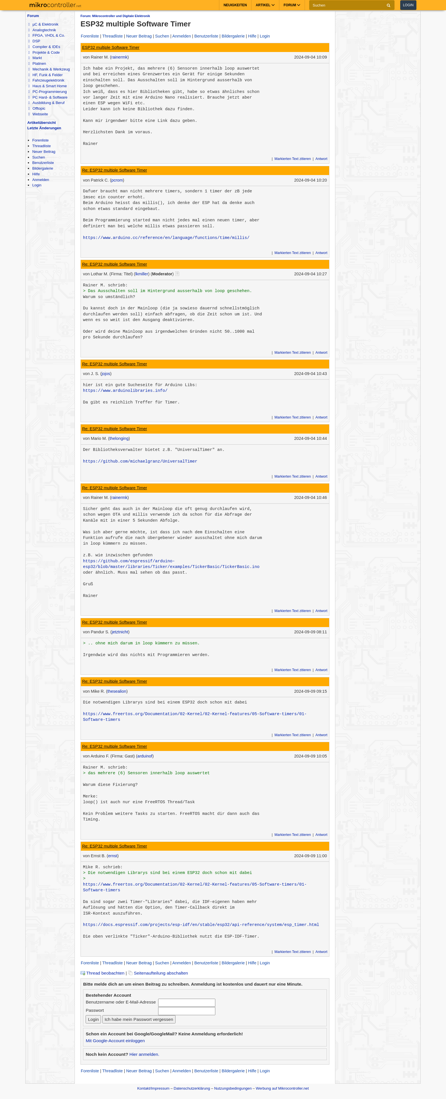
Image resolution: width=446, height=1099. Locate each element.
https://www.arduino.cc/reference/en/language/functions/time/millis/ (166, 238)
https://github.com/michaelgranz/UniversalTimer (140, 461)
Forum (33, 16)
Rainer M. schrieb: (105, 285)
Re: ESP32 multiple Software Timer (114, 170)
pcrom (117, 180)
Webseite (38, 114)
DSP (34, 41)
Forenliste (40, 140)
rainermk (119, 57)
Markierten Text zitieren (292, 159)
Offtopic (36, 108)
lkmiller (141, 274)
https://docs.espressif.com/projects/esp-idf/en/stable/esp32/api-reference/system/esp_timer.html (201, 925)
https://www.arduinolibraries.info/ (125, 391)
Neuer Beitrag (43, 151)
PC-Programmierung (47, 91)
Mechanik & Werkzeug (49, 69)
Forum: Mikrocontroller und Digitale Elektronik (115, 16)
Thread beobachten (102, 973)
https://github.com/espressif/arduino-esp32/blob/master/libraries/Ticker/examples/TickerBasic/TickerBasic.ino (171, 564)
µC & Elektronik (43, 24)
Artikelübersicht (41, 122)
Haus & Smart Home (47, 86)
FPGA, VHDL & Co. (46, 35)
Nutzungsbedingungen (233, 1088)
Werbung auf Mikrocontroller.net (282, 1088)
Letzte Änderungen (44, 128)
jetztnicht (120, 632)
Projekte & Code (44, 52)
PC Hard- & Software (47, 97)
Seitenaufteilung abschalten (158, 973)
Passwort (95, 1010)
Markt (35, 58)
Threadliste (41, 146)
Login (408, 5)
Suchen (38, 157)
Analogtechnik (42, 30)
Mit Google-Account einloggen (115, 1040)
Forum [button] (292, 5)
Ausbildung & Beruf (46, 103)
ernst (112, 856)
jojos (106, 373)
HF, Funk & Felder (45, 75)
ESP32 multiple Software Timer (111, 47)
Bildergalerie (42, 168)
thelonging (119, 438)
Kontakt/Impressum (153, 1088)
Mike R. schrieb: (103, 867)
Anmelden (40, 180)
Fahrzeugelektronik (46, 80)
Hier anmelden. (144, 1054)
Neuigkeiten (235, 5)
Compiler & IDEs (44, 47)
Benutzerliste (43, 163)
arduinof (144, 756)
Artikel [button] (265, 5)
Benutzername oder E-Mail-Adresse (121, 1002)
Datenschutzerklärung (192, 1088)
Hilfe (36, 174)
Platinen (37, 63)
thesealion (117, 691)
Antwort (321, 159)
